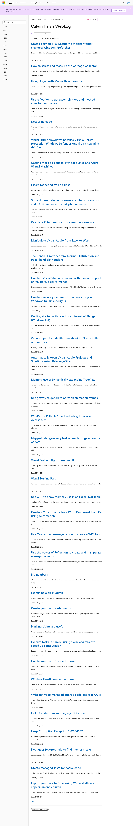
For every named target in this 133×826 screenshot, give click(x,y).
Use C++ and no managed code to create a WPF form (66, 534)
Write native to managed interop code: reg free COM (66, 694)
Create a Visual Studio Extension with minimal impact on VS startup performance (66, 279)
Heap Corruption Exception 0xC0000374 (57, 731)
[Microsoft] (3, 2)
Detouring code (41, 121)
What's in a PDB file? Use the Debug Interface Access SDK (61, 418)
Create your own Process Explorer (53, 661)
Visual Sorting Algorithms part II (52, 460)
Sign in (128, 3)
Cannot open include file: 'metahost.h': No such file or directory (64, 340)
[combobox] (14, 22)
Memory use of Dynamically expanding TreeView (63, 379)
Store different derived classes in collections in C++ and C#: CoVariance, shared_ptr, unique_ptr (65, 202)
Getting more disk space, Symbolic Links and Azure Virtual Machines (64, 164)
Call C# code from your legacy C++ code (58, 713)
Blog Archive (42, 19)
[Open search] (123, 3)
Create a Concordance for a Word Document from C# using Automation (66, 514)
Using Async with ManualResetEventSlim (57, 81)
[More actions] (100, 19)
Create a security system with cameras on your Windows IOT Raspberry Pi (62, 299)
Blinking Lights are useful (47, 626)
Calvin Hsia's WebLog (56, 19)
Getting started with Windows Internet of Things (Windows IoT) (63, 318)
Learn (33, 19)
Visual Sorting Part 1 (44, 478)
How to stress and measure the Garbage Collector (64, 66)
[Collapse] (25, 18)
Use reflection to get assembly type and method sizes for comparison (63, 101)
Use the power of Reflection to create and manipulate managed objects (66, 554)
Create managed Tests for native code (56, 768)
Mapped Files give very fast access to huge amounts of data (65, 440)
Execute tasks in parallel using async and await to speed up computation (63, 643)
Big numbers (39, 574)
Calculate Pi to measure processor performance (62, 222)
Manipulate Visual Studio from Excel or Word (60, 240)
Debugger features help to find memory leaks (61, 749)
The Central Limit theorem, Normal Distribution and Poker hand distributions (65, 257)
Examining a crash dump (47, 593)
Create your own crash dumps (51, 608)
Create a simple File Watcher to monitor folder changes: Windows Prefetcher (61, 45)
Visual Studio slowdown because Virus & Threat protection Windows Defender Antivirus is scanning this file (65, 143)
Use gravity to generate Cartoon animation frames (64, 398)
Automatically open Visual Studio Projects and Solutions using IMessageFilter (61, 359)
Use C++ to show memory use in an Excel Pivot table (66, 497)
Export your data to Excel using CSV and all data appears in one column (62, 785)
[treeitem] (14, 26)
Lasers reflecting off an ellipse (50, 185)
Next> (33, 801)
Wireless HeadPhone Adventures (52, 679)
